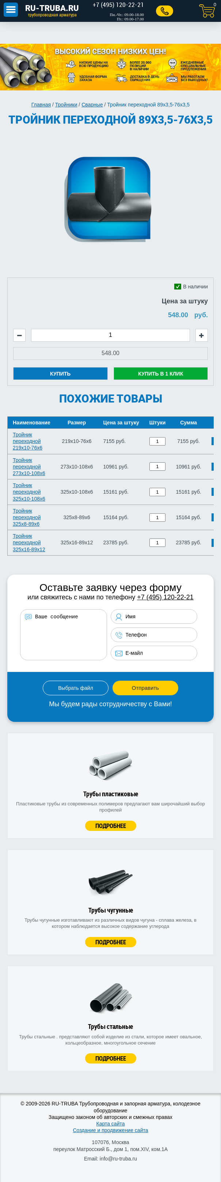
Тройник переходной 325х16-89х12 (29, 542)
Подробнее (110, 825)
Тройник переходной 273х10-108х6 (29, 466)
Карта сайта (110, 1124)
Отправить (145, 688)
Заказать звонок (164, 10)
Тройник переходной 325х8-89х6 (27, 517)
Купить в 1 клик (160, 374)
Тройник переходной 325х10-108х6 (29, 491)
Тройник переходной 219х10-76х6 (27, 441)
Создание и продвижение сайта (110, 1130)
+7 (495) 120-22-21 (165, 597)
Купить (60, 374)
